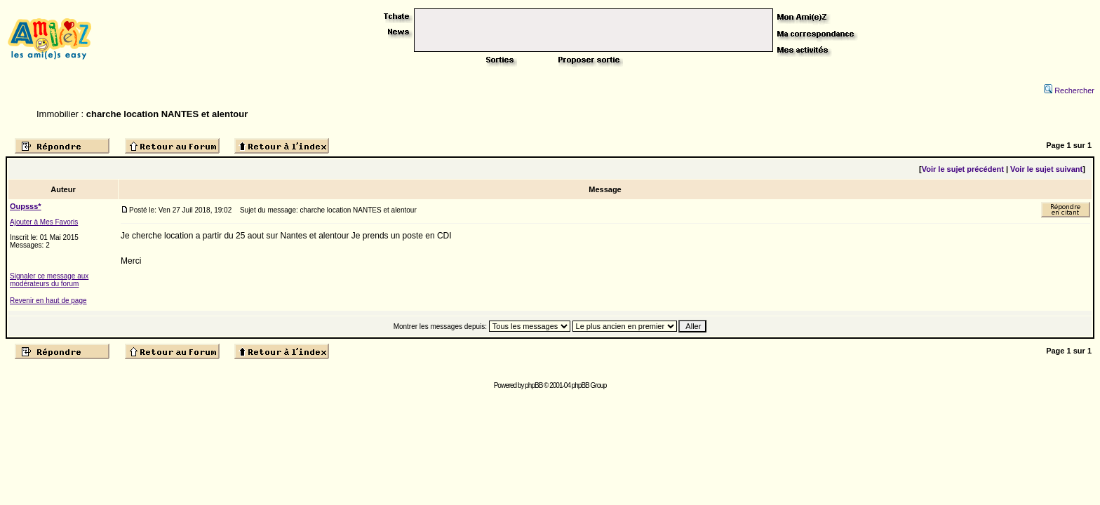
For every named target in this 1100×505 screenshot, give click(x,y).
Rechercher (1069, 90)
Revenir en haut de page (48, 300)
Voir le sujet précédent (963, 169)
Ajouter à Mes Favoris (44, 222)
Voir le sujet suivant (1046, 169)
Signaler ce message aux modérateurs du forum (49, 280)
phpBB (533, 385)
